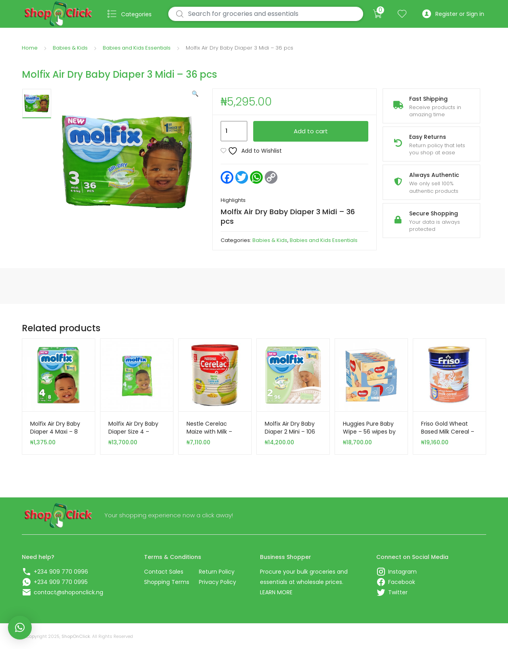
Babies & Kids (70, 48)
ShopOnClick (76, 636)
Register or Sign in (453, 14)
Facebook (401, 582)
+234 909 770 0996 (61, 572)
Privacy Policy (217, 582)
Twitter (398, 592)
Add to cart (311, 131)
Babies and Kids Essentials (137, 48)
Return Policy (217, 572)
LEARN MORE (276, 592)
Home (30, 48)
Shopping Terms (166, 582)
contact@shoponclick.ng (68, 592)
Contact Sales (163, 572)
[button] (195, 93)
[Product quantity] (234, 131)
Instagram (402, 572)
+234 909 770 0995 (61, 582)
